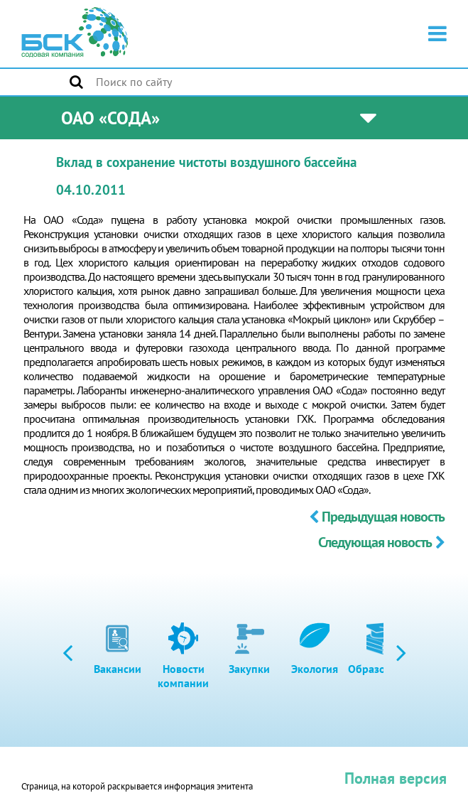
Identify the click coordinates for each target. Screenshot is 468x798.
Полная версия (395, 778)
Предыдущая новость (377, 516)
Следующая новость (381, 542)
